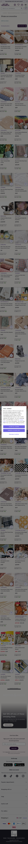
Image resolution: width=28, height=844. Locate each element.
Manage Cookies (14, 434)
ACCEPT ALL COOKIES (14, 426)
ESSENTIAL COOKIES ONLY (14, 430)
